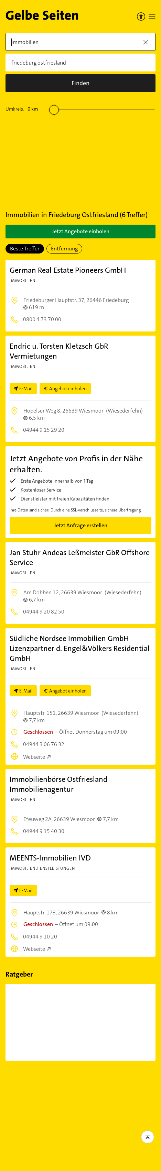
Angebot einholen (68, 388)
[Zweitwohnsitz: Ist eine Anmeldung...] (111, 1022)
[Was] (80, 42)
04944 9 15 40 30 (43, 831)
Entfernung (64, 248)
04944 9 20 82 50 (43, 611)
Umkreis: (22, 109)
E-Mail (26, 388)
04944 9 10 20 (39, 936)
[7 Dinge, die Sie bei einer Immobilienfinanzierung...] (42, 1022)
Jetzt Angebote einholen (80, 231)
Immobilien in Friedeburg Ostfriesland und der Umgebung (35, 1085)
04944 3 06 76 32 (43, 744)
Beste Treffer (25, 248)
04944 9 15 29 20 (43, 430)
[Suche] (80, 83)
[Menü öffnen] (152, 16)
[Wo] (80, 62)
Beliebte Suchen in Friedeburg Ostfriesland (111, 1081)
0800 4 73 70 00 (41, 319)
